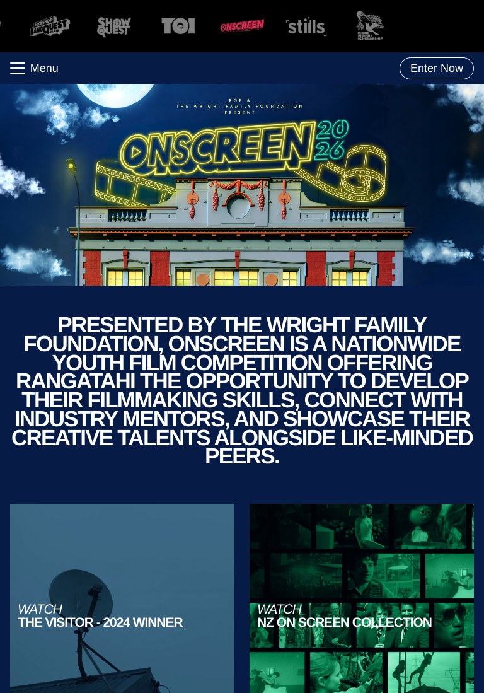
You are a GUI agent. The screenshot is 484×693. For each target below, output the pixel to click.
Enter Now (436, 68)
